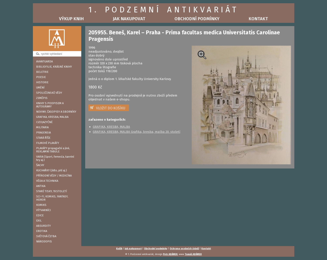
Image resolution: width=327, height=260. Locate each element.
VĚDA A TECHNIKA (47, 180)
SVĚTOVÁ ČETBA (46, 236)
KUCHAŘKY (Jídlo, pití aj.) (51, 170)
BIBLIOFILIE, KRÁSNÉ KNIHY (54, 66)
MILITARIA (42, 127)
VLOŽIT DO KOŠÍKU (110, 108)
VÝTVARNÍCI (43, 210)
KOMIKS (41, 205)
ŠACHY (40, 165)
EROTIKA (41, 231)
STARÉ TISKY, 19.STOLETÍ (51, 191)
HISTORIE (42, 82)
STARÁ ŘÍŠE (43, 137)
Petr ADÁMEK (170, 254)
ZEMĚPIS (41, 98)
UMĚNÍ (40, 87)
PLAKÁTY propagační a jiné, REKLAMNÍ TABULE (53, 150)
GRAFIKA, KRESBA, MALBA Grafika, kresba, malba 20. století (136, 132)
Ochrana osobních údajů (184, 248)
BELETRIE (42, 71)
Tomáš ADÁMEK (193, 254)
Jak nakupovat (129, 18)
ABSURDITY (43, 225)
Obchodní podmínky (197, 18)
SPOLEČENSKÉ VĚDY (49, 92)
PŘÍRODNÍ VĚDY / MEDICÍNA (54, 175)
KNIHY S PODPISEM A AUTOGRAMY (50, 105)
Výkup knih (71, 18)
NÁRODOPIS (44, 241)
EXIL (39, 220)
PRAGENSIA (43, 132)
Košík (119, 248)
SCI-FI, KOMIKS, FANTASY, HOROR (52, 198)
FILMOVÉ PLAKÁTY (47, 143)
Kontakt (258, 18)
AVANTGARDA (44, 61)
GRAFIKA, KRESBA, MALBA (52, 116)
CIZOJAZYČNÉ (44, 122)
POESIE (41, 77)
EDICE (40, 215)
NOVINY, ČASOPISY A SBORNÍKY (56, 111)
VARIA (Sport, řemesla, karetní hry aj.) (55, 158)
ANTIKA (40, 186)
